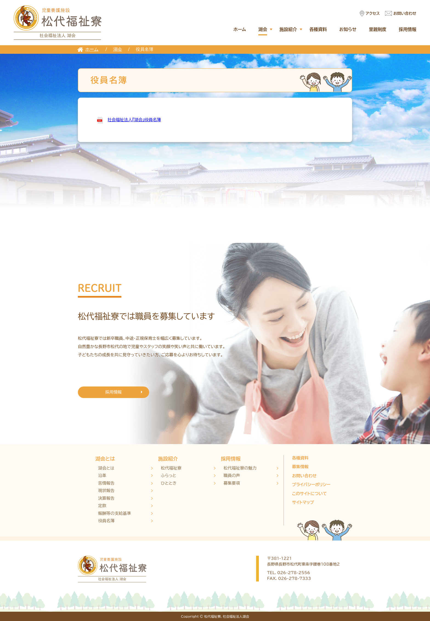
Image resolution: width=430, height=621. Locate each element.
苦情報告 (106, 483)
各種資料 (318, 29)
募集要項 (232, 483)
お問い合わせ (404, 13)
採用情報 (407, 29)
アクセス (373, 13)
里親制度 (377, 29)
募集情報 (300, 467)
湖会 (262, 29)
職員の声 (232, 475)
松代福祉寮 (171, 468)
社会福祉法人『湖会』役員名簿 (134, 120)
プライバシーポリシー (311, 484)
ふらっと (168, 475)
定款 (102, 506)
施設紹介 (288, 29)
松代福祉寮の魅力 (240, 468)
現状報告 (106, 491)
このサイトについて (309, 494)
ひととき (169, 483)
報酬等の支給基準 (114, 513)
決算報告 (106, 498)
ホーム (239, 29)
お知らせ (348, 29)
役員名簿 (106, 521)
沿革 (102, 475)
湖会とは (105, 458)
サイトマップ (303, 502)
